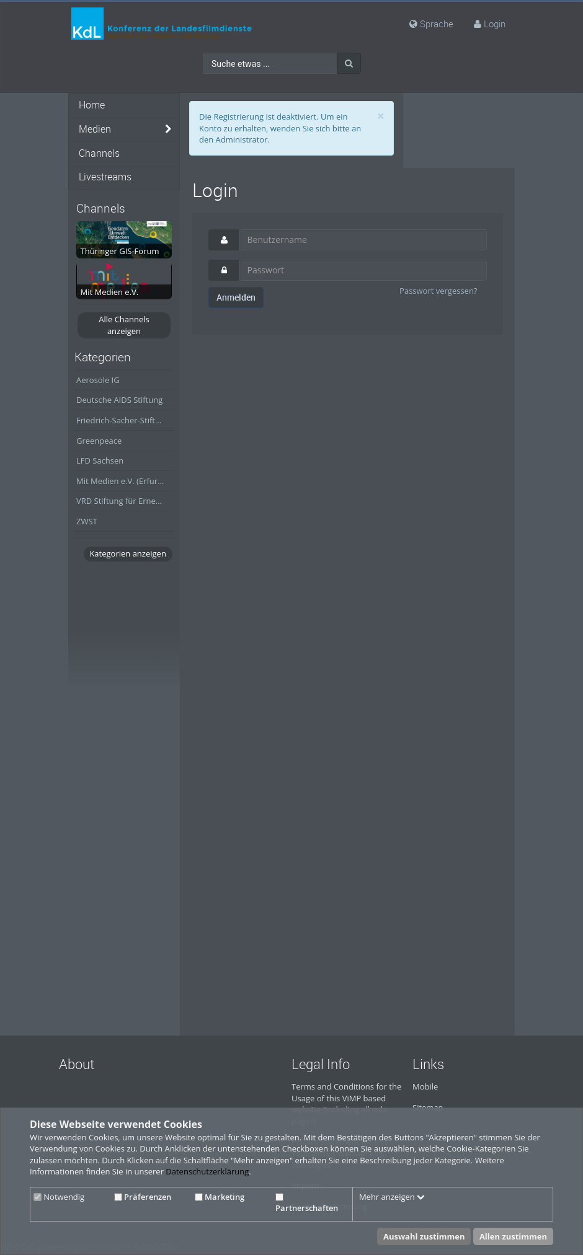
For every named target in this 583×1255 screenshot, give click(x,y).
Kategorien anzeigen (127, 553)
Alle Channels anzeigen (124, 325)
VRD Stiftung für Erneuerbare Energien (125, 500)
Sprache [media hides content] (431, 23)
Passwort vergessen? (438, 290)
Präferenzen (142, 1196)
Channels (99, 153)
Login (494, 23)
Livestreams (105, 176)
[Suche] (349, 63)
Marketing (219, 1196)
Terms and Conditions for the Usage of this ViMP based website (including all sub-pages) (346, 1104)
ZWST (86, 521)
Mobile (425, 1086)
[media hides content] (168, 129)
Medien (95, 129)
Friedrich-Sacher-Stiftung (122, 420)
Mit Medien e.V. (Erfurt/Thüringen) (125, 481)
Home (92, 105)
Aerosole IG (98, 379)
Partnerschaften (306, 1203)
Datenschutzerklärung (207, 1171)
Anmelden (236, 297)
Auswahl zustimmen (424, 1236)
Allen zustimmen (513, 1236)
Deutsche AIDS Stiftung (119, 399)
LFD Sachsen (99, 460)
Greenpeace (99, 440)
